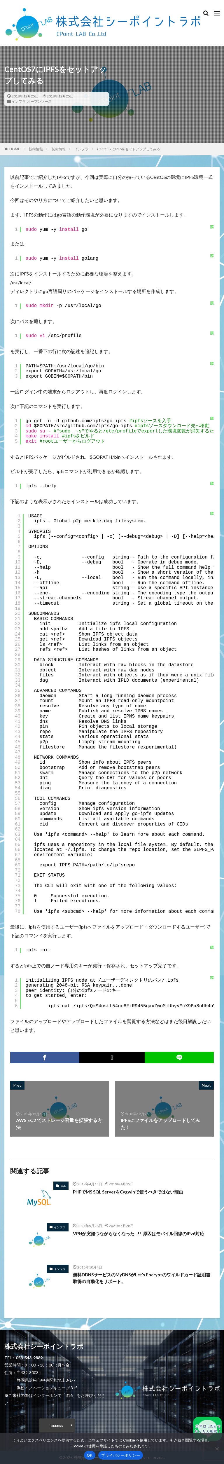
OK (89, 1455)
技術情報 (36, 149)
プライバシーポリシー (120, 1455)
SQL (63, 1185)
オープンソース (39, 101)
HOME (14, 149)
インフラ (19, 101)
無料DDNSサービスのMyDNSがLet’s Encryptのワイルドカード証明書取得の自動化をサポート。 (142, 1278)
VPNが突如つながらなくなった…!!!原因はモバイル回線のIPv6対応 (143, 1233)
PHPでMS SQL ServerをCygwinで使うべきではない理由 (132, 1191)
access (56, 1425)
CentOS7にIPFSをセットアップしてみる (128, 149)
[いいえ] (217, 1448)
